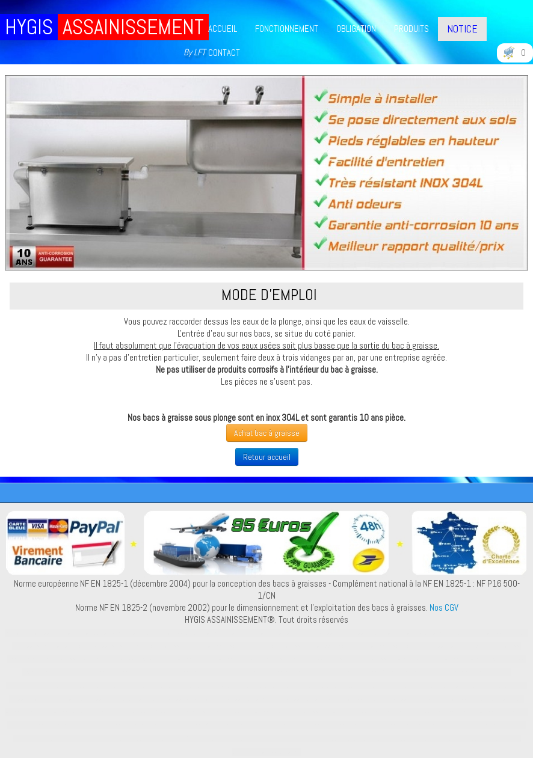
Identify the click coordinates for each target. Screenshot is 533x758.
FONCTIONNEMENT (286, 28)
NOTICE (462, 28)
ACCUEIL (222, 28)
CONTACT (224, 52)
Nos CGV (444, 607)
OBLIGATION (356, 28)
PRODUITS (411, 28)
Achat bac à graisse (267, 432)
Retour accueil (267, 456)
